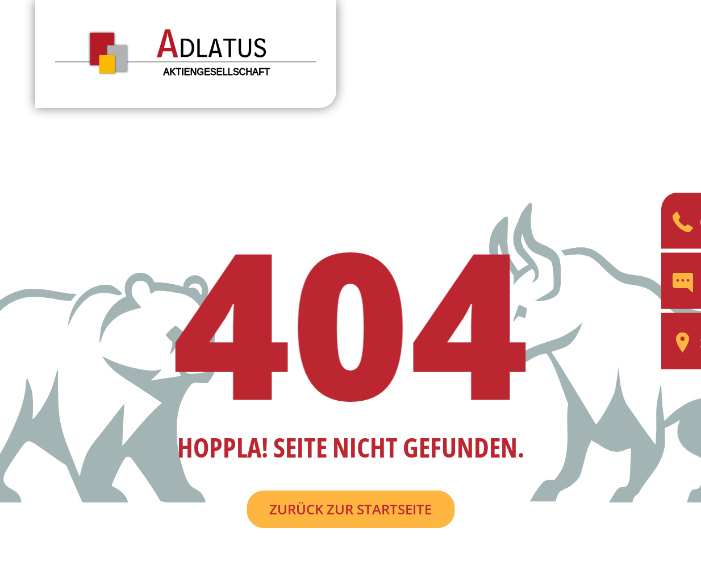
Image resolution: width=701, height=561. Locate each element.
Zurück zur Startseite (350, 509)
